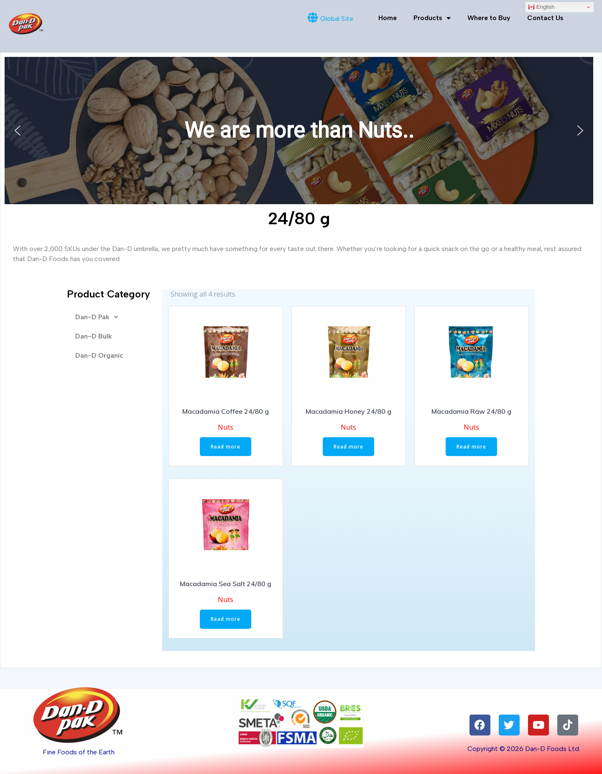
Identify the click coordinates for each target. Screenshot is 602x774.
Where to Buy (488, 18)
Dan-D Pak (98, 317)
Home (387, 18)
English (541, 7)
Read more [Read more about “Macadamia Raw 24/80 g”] (471, 446)
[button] (17, 130)
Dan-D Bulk (93, 336)
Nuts (225, 427)
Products (432, 18)
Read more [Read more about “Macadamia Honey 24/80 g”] (348, 446)
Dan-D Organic (99, 355)
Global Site (336, 19)
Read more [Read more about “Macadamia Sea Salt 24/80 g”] (225, 619)
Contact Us (545, 18)
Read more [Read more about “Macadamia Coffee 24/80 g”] (225, 446)
